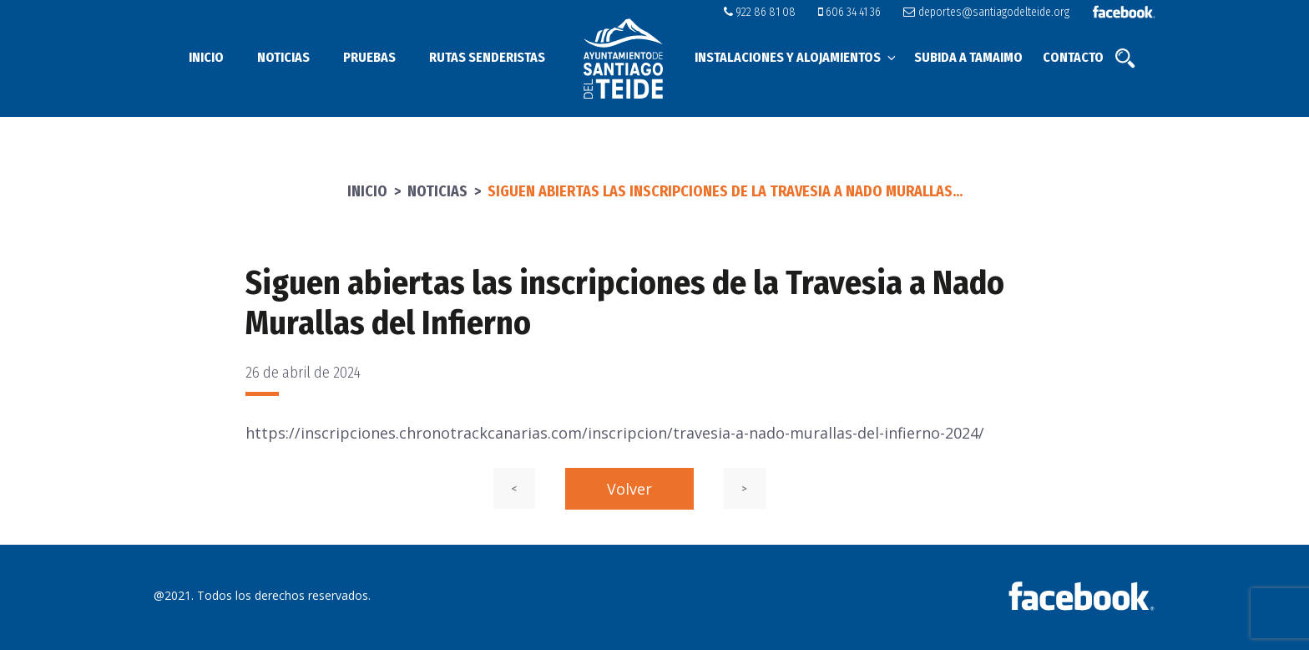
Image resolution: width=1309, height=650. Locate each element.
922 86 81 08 (760, 12)
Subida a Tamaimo (968, 57)
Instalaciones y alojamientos (796, 57)
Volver (629, 489)
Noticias (283, 57)
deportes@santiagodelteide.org (986, 12)
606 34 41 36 (849, 12)
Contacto (1073, 57)
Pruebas (369, 57)
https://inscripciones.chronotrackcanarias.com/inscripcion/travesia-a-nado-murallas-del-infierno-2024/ (614, 433)
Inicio (206, 57)
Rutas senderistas (487, 57)
